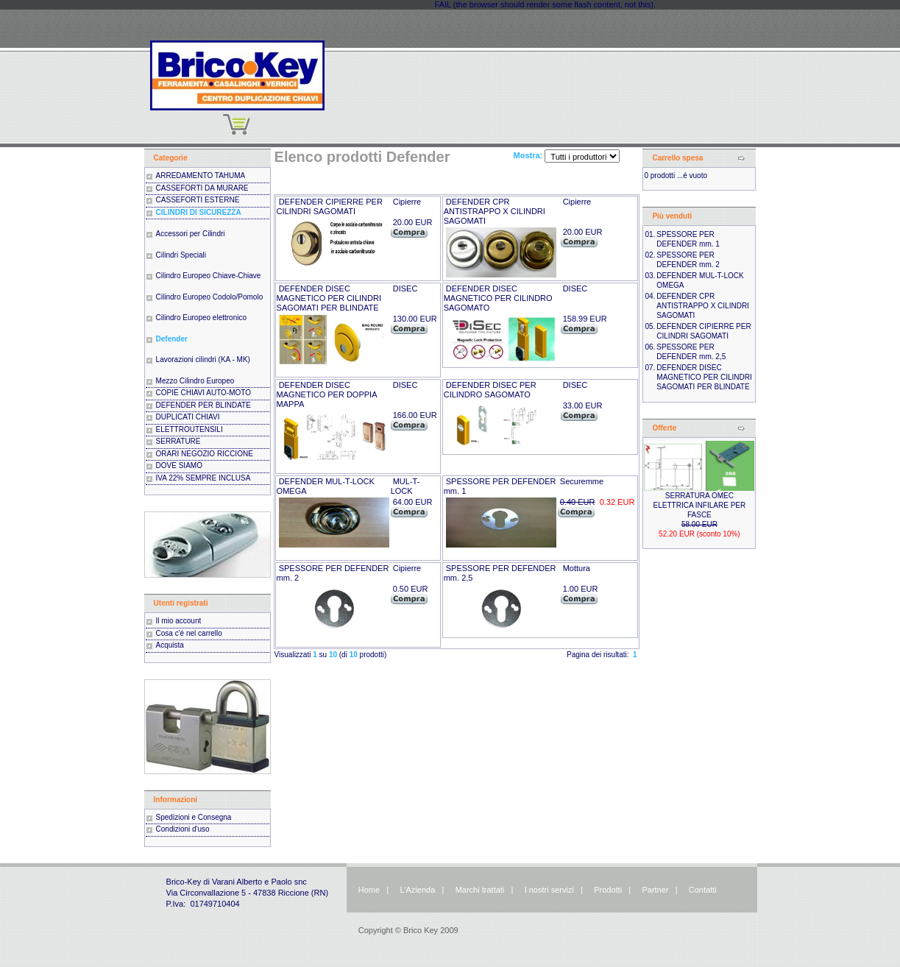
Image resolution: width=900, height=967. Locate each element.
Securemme (581, 481)
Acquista (170, 645)
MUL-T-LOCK (405, 486)
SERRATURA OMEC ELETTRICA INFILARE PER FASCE (699, 505)
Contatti (703, 889)
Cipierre (407, 201)
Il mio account (179, 621)
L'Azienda (417, 889)
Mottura (576, 568)
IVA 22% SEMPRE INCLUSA (203, 478)
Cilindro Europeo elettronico (201, 318)
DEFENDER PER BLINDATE (203, 405)
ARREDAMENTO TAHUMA (201, 175)
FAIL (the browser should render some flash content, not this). (545, 4)
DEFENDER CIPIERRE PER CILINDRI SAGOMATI (330, 206)
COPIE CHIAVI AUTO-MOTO (203, 393)
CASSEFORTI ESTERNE (198, 200)
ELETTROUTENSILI (189, 429)
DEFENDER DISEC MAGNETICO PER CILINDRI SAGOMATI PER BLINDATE (329, 298)
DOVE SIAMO (179, 465)
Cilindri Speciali (181, 255)
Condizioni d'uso (183, 829)
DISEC (405, 288)
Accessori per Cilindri (190, 234)
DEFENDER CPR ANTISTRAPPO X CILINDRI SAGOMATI (494, 211)
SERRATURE (178, 441)
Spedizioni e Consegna (194, 817)
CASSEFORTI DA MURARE (202, 188)
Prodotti (608, 889)
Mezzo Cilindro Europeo (195, 381)
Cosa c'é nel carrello (189, 633)
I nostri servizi (548, 889)
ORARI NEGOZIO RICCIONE (204, 454)
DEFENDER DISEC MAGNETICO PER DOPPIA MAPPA (327, 394)
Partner (655, 889)
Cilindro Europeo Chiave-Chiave (208, 276)
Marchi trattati (480, 889)
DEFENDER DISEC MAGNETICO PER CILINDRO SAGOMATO (498, 298)
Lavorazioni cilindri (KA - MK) (203, 359)
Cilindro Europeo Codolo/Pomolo (209, 297)
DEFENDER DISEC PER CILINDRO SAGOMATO (490, 389)
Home (369, 889)
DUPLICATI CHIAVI (188, 417)
